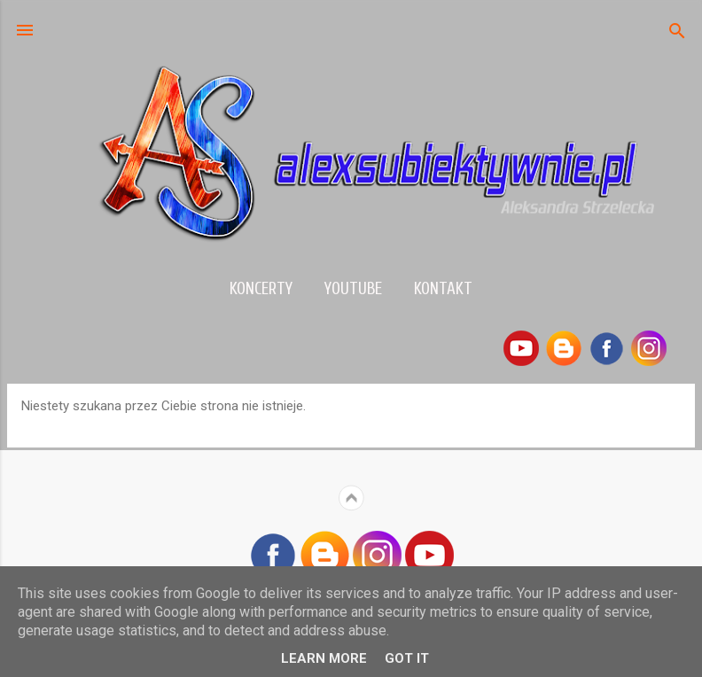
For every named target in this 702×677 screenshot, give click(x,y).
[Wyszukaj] (677, 32)
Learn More (324, 658)
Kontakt (443, 289)
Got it (407, 658)
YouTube (353, 289)
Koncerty (261, 289)
